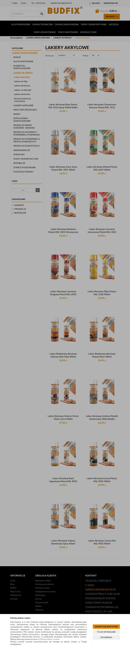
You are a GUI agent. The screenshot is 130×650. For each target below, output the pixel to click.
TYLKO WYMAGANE (106, 632)
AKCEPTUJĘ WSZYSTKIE (106, 626)
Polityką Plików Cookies (50, 639)
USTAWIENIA (106, 637)
